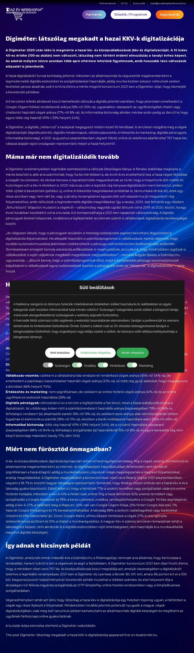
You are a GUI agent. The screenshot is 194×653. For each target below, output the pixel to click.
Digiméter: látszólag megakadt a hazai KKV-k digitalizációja (64, 635)
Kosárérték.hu (146, 635)
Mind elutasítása (60, 352)
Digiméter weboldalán (78, 626)
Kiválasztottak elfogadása (96, 352)
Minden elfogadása (132, 352)
